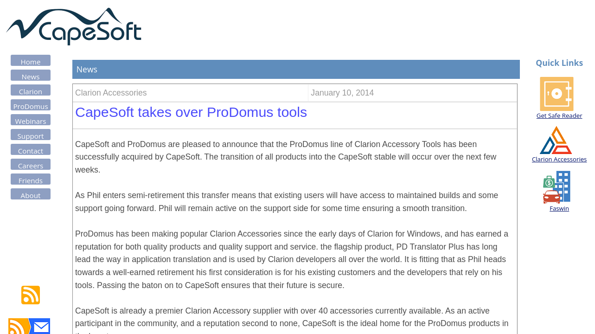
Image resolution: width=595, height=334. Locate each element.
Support (31, 136)
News (31, 76)
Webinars (30, 121)
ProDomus (30, 106)
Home (31, 61)
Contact (31, 150)
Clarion (30, 91)
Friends (31, 180)
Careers (31, 165)
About (31, 195)
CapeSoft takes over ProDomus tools (191, 112)
